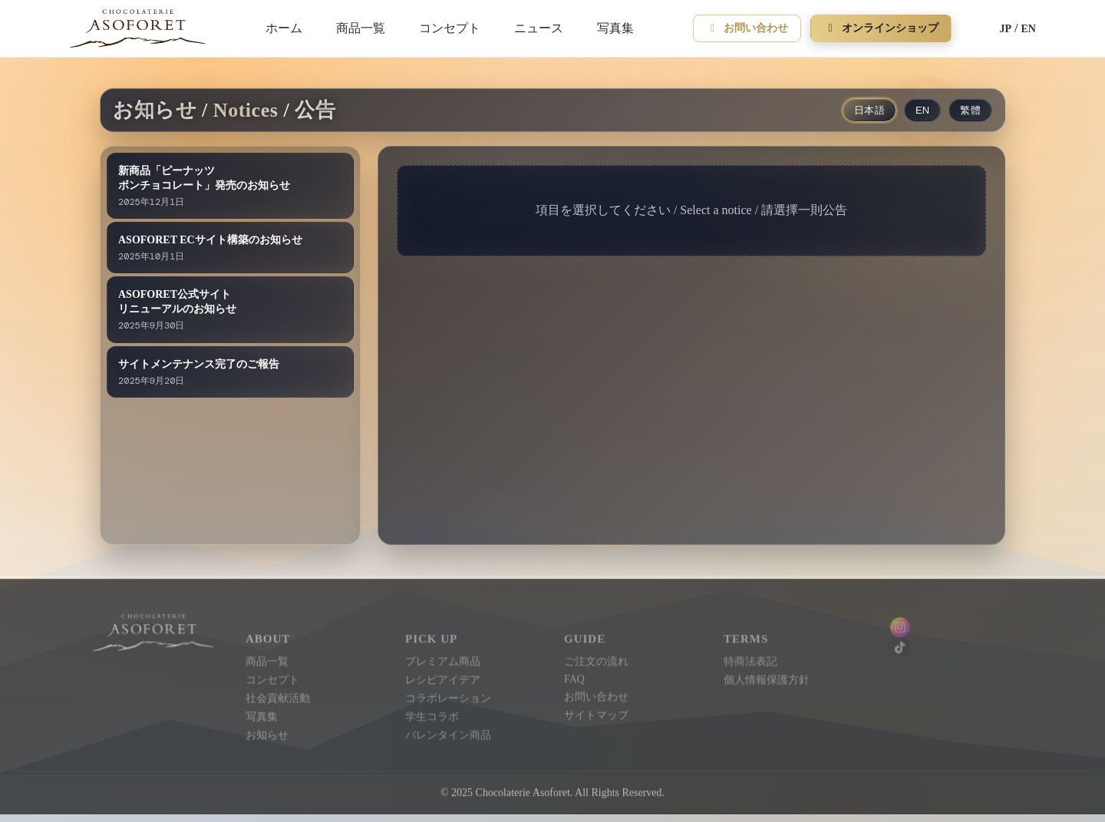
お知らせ (267, 732)
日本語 (869, 110)
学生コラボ (432, 713)
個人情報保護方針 (766, 676)
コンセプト (449, 28)
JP (1006, 29)
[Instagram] (950, 625)
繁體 (970, 110)
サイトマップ (596, 712)
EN (1028, 29)
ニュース (538, 28)
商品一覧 (360, 28)
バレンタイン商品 (448, 732)
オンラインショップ (880, 28)
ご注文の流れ (596, 659)
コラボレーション (448, 695)
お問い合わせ (747, 28)
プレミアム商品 (442, 659)
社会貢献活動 (278, 695)
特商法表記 (750, 659)
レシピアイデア (442, 676)
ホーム (284, 28)
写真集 (615, 28)
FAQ (574, 676)
